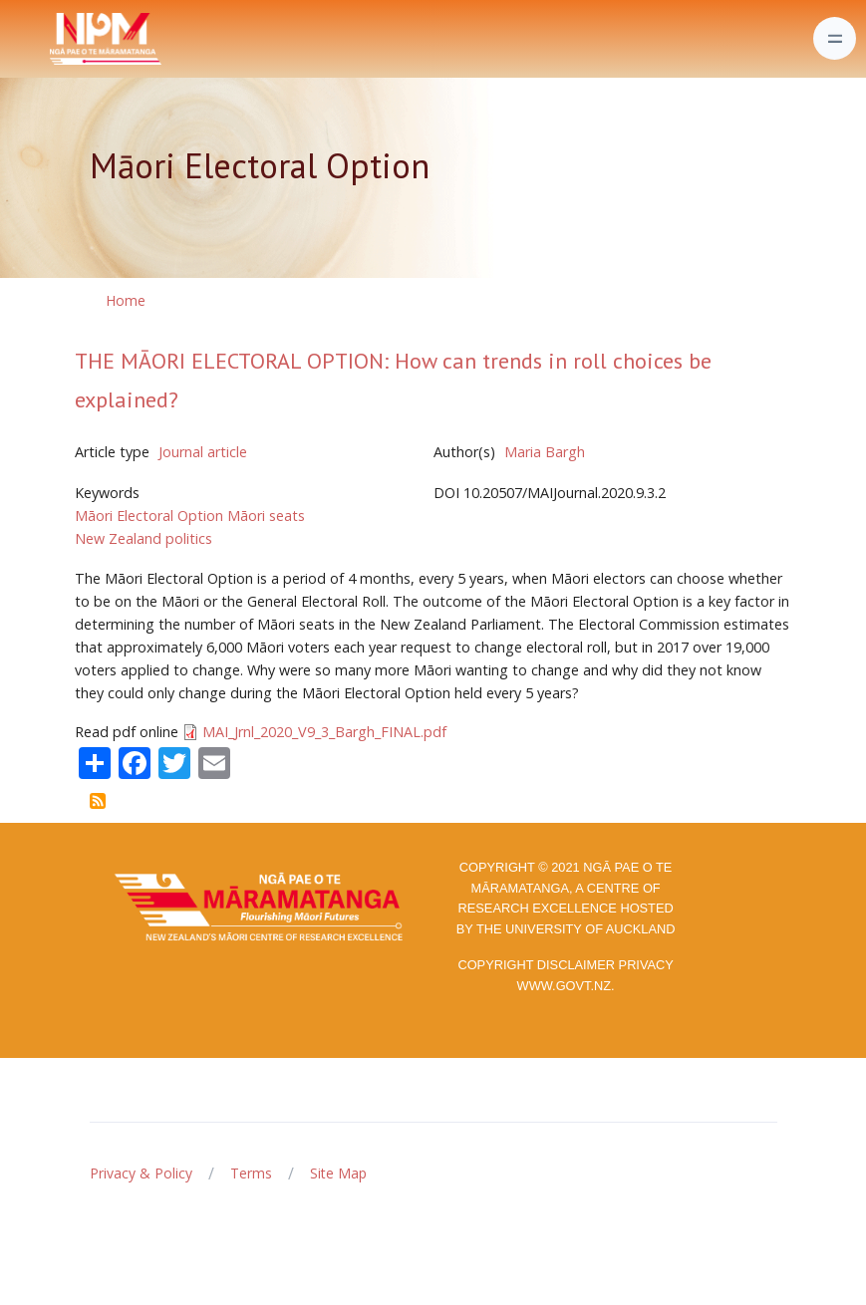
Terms (251, 1173)
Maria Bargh (544, 451)
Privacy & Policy (141, 1173)
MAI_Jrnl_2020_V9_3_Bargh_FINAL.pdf (324, 731)
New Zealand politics (143, 538)
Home (125, 300)
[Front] (56, 39)
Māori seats (266, 515)
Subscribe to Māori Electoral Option (98, 801)
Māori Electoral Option (149, 515)
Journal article (202, 451)
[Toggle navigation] (834, 38)
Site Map (338, 1173)
